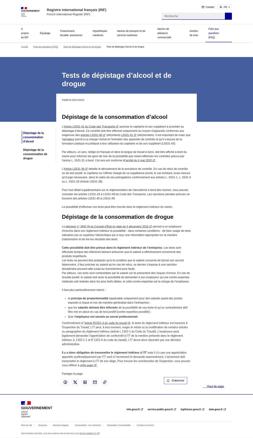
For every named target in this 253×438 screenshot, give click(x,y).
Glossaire (42, 425)
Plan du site (26, 425)
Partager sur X (75, 382)
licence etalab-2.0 (88, 433)
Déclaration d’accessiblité (119, 425)
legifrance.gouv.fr (191, 409)
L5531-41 (127, 135)
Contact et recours (145, 425)
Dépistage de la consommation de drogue (35, 154)
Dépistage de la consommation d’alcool (33, 137)
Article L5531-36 (74, 168)
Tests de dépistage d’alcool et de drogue (82, 47)
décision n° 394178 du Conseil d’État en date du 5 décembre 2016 (107, 226)
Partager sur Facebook (65, 382)
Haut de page (215, 386)
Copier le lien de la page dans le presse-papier (104, 382)
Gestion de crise (194, 33)
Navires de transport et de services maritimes (131, 33)
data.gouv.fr (216, 409)
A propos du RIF (25, 33)
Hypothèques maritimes (100, 33)
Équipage (45, 33)
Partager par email (94, 382)
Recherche (228, 16)
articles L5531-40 (91, 135)
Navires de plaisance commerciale (164, 33)
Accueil (24, 47)
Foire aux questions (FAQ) (213, 33)
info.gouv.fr (133, 409)
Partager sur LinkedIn (85, 382)
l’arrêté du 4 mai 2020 (138, 160)
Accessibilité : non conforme (88, 425)
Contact (210, 7)
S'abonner (175, 380)
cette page (86, 365)
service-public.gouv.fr (160, 409)
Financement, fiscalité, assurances (71, 33)
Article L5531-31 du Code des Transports (89, 126)
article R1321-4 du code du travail (106, 323)
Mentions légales (61, 425)
